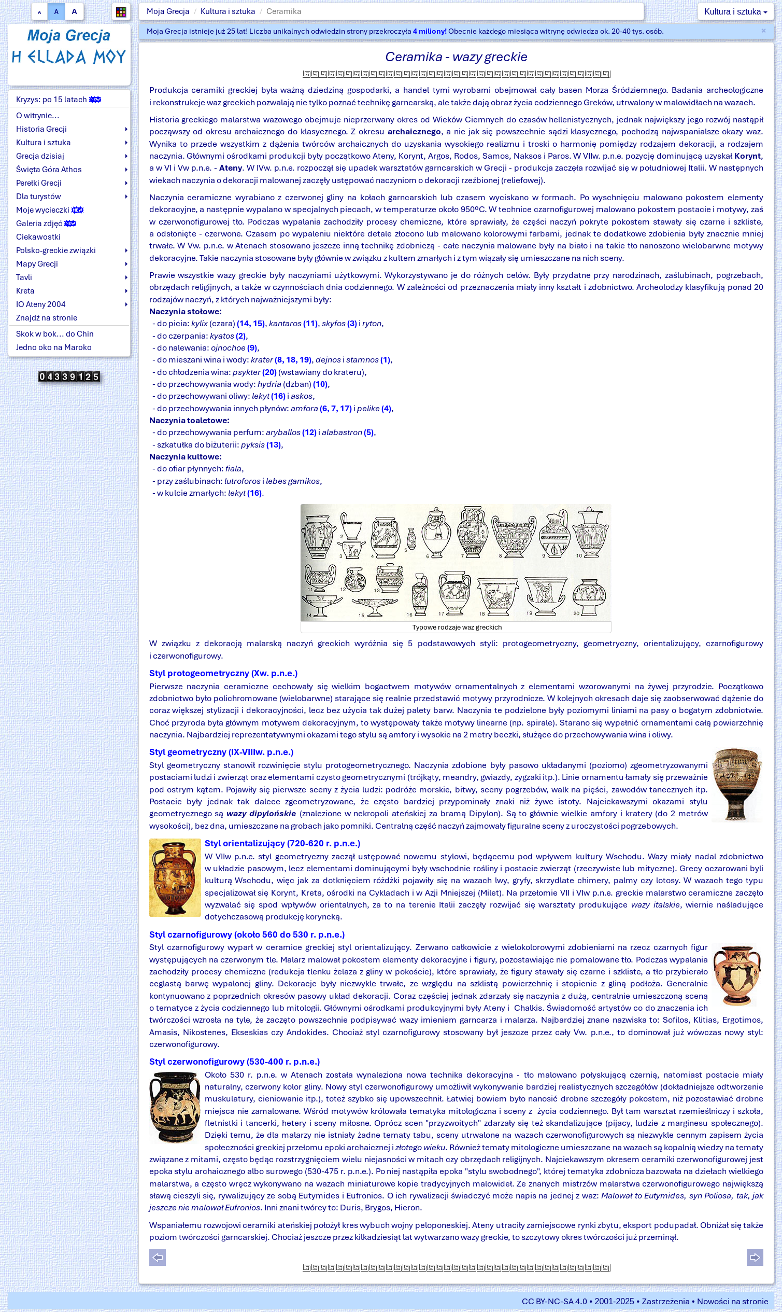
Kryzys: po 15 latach (58, 99)
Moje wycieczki (49, 210)
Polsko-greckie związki (56, 250)
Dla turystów (38, 196)
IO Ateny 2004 (41, 304)
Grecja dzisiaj (40, 156)
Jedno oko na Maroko (54, 347)
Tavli (24, 277)
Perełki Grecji (39, 183)
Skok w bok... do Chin (55, 334)
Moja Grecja (168, 11)
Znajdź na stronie (46, 318)
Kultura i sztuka (228, 11)
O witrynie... (38, 115)
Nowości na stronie (733, 1301)
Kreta (25, 291)
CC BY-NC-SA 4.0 (554, 1301)
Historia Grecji (41, 129)
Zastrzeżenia (666, 1301)
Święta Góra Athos (49, 169)
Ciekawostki (38, 237)
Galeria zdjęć (46, 223)
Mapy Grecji (37, 264)
